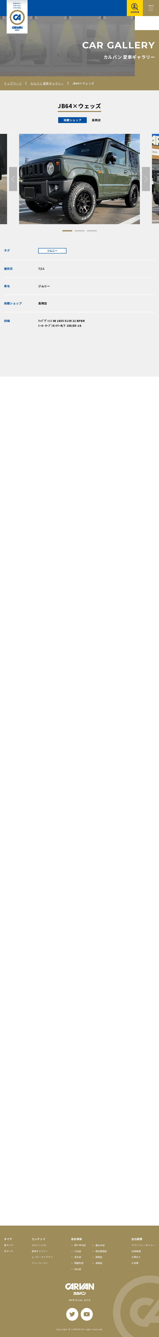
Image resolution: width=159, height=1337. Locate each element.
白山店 (77, 1269)
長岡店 (98, 1263)
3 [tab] (92, 231)
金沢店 (77, 1257)
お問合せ (136, 1257)
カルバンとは (39, 1245)
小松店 (77, 1251)
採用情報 (136, 1251)
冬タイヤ (8, 1251)
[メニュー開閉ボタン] (151, 8)
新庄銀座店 (101, 1251)
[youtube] (87, 1314)
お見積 (134, 1263)
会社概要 (136, 1239)
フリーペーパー (40, 1263)
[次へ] (146, 179)
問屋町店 (79, 1263)
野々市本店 (80, 1245)
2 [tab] (79, 231)
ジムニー (52, 250)
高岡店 (98, 1257)
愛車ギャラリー (40, 1251)
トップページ (13, 83)
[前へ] (13, 179)
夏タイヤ (8, 1245)
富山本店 (100, 1245)
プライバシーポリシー (143, 1245)
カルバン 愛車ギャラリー (47, 83)
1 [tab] (67, 231)
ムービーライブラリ (42, 1257)
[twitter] (72, 1314)
